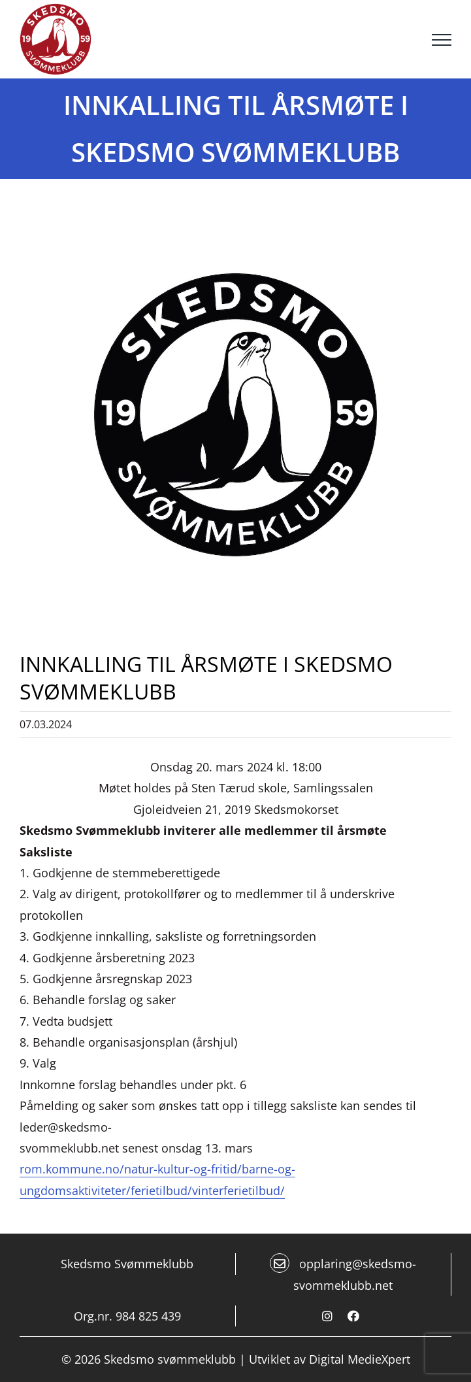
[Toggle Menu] (441, 40)
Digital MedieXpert (359, 1359)
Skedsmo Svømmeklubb (127, 1264)
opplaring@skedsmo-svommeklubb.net (343, 1272)
